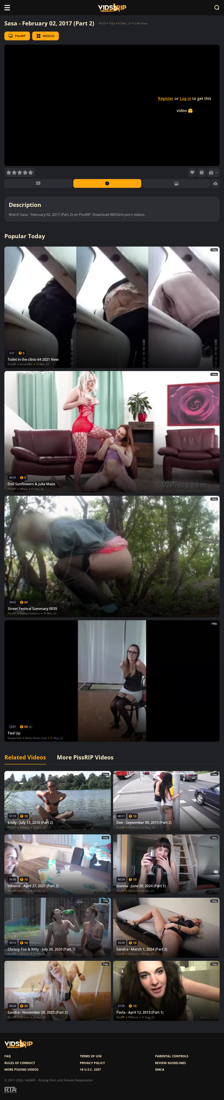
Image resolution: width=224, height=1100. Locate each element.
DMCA (159, 1070)
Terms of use (91, 1056)
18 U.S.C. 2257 (90, 1070)
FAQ (7, 1056)
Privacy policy (92, 1063)
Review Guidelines (170, 1063)
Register (165, 98)
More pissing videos (21, 1070)
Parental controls (171, 1056)
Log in (185, 98)
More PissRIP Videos (85, 757)
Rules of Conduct (19, 1063)
